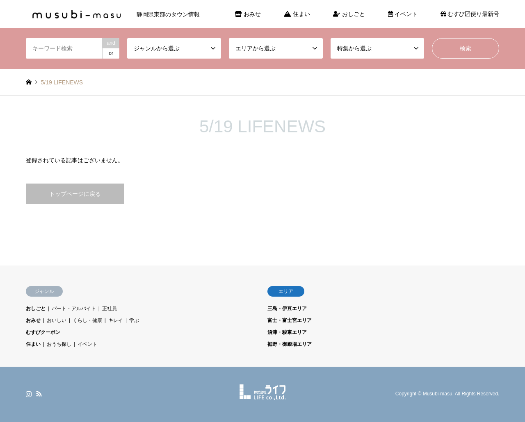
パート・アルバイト (74, 308)
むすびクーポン (43, 332)
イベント (403, 14)
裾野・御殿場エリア (289, 344)
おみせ (248, 14)
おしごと (349, 14)
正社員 (109, 308)
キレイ (115, 320)
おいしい (56, 320)
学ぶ (134, 320)
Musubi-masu (437, 394)
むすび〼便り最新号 (470, 14)
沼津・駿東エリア (287, 332)
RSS (39, 394)
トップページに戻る (75, 194)
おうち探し (59, 344)
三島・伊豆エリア (287, 308)
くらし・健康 (87, 320)
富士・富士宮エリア (289, 320)
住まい (297, 14)
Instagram (29, 394)
